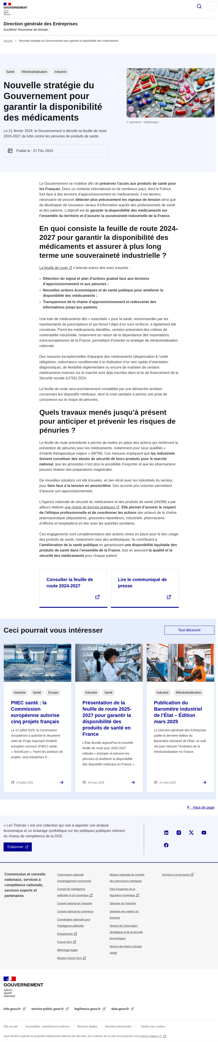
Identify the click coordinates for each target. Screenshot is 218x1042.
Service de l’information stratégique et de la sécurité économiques (126, 932)
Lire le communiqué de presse (142, 582)
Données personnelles (118, 1026)
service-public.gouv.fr (48, 1009)
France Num (64, 942)
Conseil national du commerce (75, 911)
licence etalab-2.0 (151, 1036)
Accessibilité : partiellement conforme (47, 1026)
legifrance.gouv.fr (87, 1009)
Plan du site (11, 1026)
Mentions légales (87, 1026)
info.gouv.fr (13, 1009)
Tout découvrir (189, 630)
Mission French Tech (69, 958)
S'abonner (15, 847)
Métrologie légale (67, 950)
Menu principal (211, 6)
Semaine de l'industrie (123, 903)
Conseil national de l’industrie (74, 903)
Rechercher (199, 6)
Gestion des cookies (153, 1026)
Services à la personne (175, 874)
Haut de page (203, 807)
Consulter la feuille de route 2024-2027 (70, 582)
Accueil (8, 40)
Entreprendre (65, 934)
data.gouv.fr (120, 1009)
